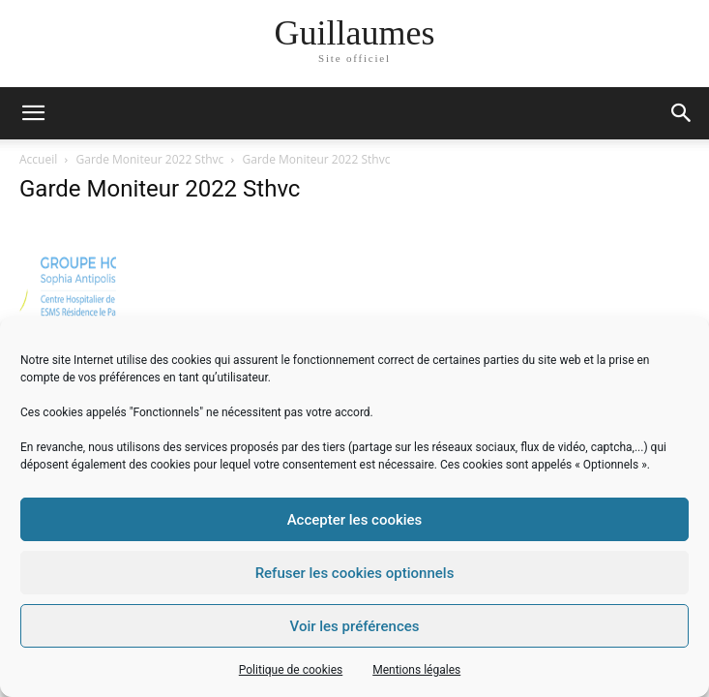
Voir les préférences (355, 626)
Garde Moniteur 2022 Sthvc (150, 159)
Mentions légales (416, 670)
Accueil (38, 159)
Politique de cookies (290, 670)
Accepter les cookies (355, 520)
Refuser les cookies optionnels (355, 573)
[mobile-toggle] (33, 113)
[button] (682, 113)
